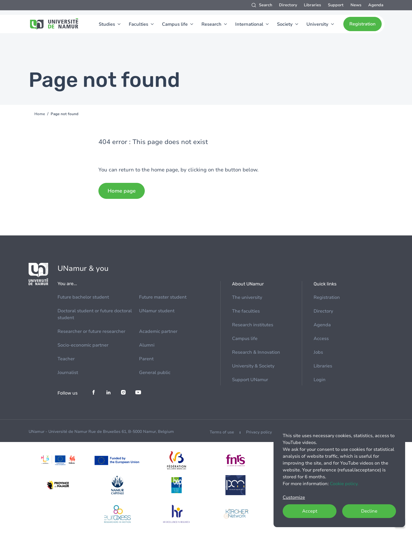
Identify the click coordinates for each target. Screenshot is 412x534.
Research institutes (252, 325)
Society (285, 24)
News (355, 5)
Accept (309, 511)
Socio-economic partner (83, 345)
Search (265, 5)
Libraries (312, 5)
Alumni (146, 345)
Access (321, 338)
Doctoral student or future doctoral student (95, 314)
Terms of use (222, 432)
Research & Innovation (256, 352)
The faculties (246, 311)
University (317, 24)
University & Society (253, 366)
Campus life (175, 24)
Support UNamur (250, 380)
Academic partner (158, 331)
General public (155, 372)
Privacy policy (259, 432)
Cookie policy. (344, 484)
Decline (369, 511)
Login (320, 380)
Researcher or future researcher (91, 331)
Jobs (318, 352)
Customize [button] (294, 497)
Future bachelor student (83, 297)
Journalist (68, 372)
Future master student (163, 297)
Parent (146, 359)
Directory (288, 5)
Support (336, 5)
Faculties (138, 24)
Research (211, 24)
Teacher (66, 359)
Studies (107, 24)
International (249, 24)
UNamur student (157, 311)
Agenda (375, 5)
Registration (362, 24)
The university (247, 297)
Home (39, 114)
